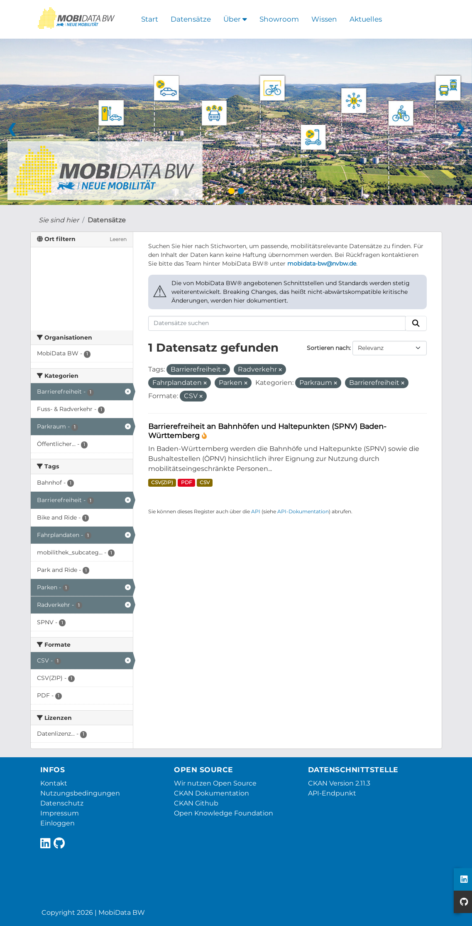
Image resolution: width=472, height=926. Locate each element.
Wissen (324, 19)
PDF (186, 482)
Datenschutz (61, 803)
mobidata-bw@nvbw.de (321, 263)
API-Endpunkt (332, 793)
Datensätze (191, 19)
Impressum (59, 813)
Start (149, 19)
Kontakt (53, 783)
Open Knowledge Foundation (223, 813)
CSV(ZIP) (162, 482)
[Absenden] (416, 323)
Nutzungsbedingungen (80, 793)
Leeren (118, 239)
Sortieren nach (328, 348)
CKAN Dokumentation (211, 793)
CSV (205, 482)
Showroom (279, 19)
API (255, 511)
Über (235, 19)
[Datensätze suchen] (277, 323)
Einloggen (57, 823)
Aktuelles (366, 19)
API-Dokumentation (303, 511)
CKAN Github (196, 803)
